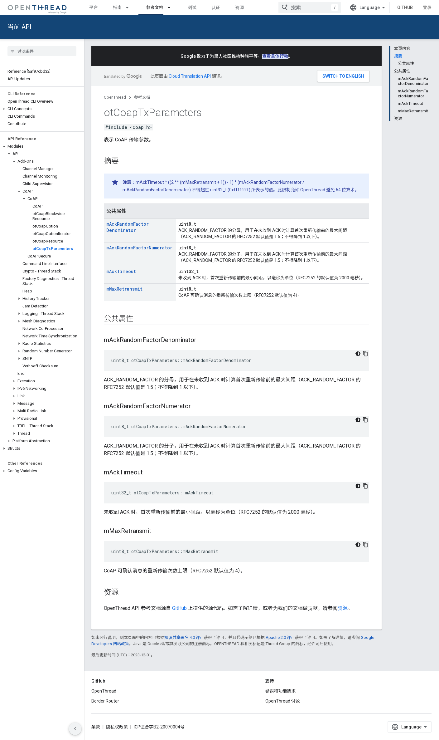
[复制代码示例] (365, 353)
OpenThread (115, 97)
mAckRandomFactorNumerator (139, 248)
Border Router (105, 700)
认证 (215, 7)
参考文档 (142, 97)
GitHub (405, 7)
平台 (93, 7)
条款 (95, 726)
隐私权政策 (117, 726)
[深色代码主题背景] (358, 353)
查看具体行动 (275, 56)
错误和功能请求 (280, 691)
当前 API (19, 27)
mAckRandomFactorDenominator (127, 227)
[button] (42, 109)
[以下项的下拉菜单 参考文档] (171, 7)
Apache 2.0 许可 (280, 637)
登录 (427, 7)
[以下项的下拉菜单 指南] (130, 7)
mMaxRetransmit (124, 289)
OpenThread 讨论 (282, 700)
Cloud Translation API (190, 76)
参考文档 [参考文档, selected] (154, 7)
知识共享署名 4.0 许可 (184, 637)
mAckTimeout (121, 271)
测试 (192, 7)
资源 (239, 7)
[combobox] (309, 7)
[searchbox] (41, 51)
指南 (117, 7)
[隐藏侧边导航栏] (75, 729)
